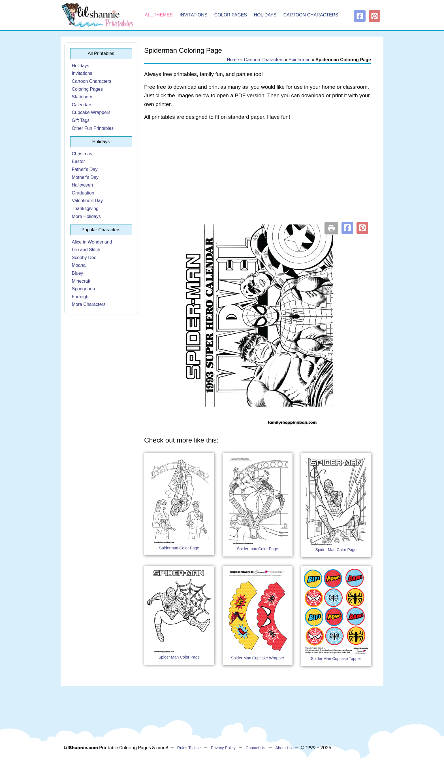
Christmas (82, 153)
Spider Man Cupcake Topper (336, 658)
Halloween (82, 185)
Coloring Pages (87, 89)
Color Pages (230, 14)
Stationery (82, 96)
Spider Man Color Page (336, 549)
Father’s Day (85, 169)
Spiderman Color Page (179, 548)
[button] (347, 228)
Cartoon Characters (310, 14)
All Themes (159, 14)
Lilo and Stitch (86, 249)
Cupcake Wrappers (91, 112)
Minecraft (81, 281)
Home (233, 59)
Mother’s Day (85, 177)
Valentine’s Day (87, 200)
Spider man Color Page (257, 549)
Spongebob (83, 288)
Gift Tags (81, 120)
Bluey (77, 273)
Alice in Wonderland (92, 242)
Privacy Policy (223, 748)
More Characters (89, 304)
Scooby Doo (84, 257)
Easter (78, 161)
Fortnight (81, 296)
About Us (283, 748)
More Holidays (86, 216)
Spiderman (299, 59)
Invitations (193, 14)
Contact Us (255, 748)
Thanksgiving (85, 208)
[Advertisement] (257, 170)
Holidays (265, 14)
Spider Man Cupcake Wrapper (257, 658)
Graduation (83, 193)
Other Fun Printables (93, 128)
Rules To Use (189, 748)
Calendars (82, 104)
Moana (79, 265)
